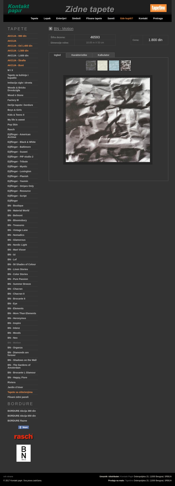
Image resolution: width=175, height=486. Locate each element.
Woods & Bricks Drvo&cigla (17, 89)
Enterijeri (61, 18)
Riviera (11, 382)
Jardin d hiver (15, 387)
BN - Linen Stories (18, 269)
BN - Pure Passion (18, 279)
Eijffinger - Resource (19, 191)
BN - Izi (11, 254)
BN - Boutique (15, 205)
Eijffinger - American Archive (19, 135)
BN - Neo (13, 337)
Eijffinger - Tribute (18, 161)
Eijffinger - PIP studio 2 (20, 156)
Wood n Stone (15, 95)
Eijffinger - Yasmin (18, 181)
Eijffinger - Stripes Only (21, 186)
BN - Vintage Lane (18, 230)
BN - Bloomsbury (17, 220)
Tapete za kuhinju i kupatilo (18, 76)
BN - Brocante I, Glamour (22, 372)
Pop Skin (13, 124)
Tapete (34, 18)
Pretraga (158, 18)
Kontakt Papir (126, 476)
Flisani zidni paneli (18, 397)
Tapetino (129, 480)
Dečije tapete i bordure (20, 105)
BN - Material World (18, 210)
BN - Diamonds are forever (18, 354)
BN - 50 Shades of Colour (22, 264)
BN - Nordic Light (17, 244)
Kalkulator (103, 55)
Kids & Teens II (16, 114)
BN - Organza (15, 347)
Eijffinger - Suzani (17, 151)
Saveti (111, 18)
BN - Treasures (16, 225)
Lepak (47, 18)
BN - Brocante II (16, 298)
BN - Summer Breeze (19, 284)
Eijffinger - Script (17, 195)
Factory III (13, 100)
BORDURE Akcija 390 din (22, 411)
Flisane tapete (94, 18)
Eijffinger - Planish (18, 176)
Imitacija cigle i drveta (20, 82)
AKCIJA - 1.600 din (18, 55)
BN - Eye (12, 303)
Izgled (57, 55)
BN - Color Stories (18, 274)
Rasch (11, 129)
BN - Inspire (14, 323)
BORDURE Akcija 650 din (22, 415)
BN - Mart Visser (17, 249)
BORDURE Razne (17, 420)
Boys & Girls (15, 110)
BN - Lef (12, 259)
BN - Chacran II (16, 293)
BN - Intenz (14, 328)
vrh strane (8, 476)
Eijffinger (13, 200)
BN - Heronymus (17, 318)
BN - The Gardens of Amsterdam (19, 366)
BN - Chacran (15, 288)
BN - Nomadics (16, 235)
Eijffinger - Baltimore (19, 147)
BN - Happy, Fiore (17, 377)
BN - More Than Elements (22, 313)
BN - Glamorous (17, 240)
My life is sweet (16, 119)
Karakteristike (79, 55)
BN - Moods (14, 333)
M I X (10, 70)
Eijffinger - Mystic (17, 166)
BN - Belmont (15, 215)
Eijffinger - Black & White (22, 142)
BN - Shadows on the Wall (22, 360)
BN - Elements (16, 308)
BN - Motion (14, 342)
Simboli (76, 18)
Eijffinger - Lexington (19, 171)
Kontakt (143, 18)
